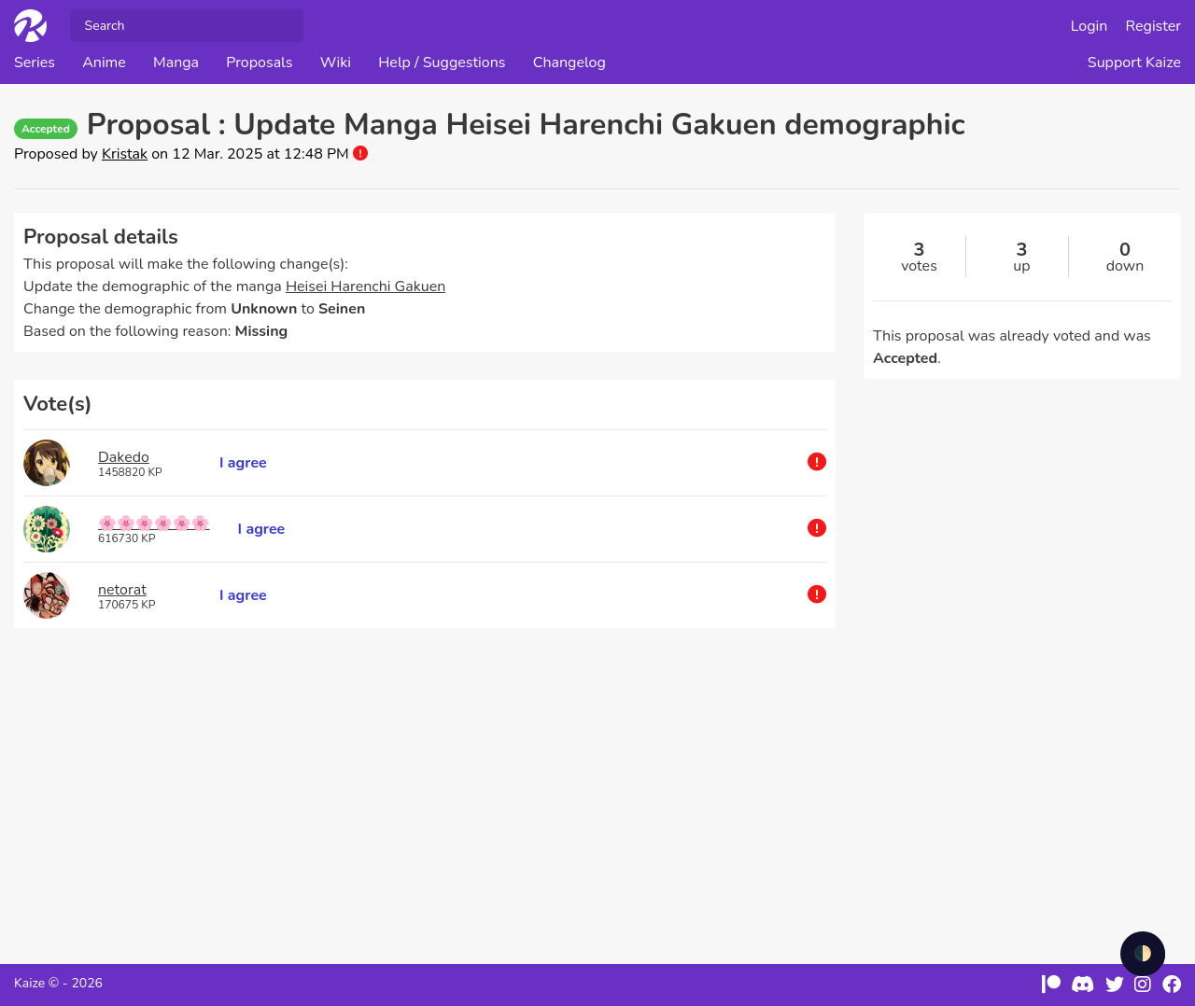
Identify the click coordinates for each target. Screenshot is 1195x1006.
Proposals (259, 62)
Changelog (569, 62)
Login (1089, 26)
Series (34, 62)
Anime (104, 62)
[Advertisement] (425, 786)
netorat (122, 590)
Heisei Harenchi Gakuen (365, 286)
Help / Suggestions (441, 62)
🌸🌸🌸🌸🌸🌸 (154, 523)
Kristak (125, 154)
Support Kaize (1134, 62)
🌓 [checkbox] (1142, 953)
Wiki (335, 62)
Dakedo (123, 457)
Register (1154, 26)
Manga (176, 62)
